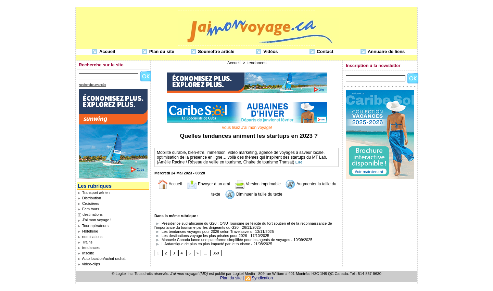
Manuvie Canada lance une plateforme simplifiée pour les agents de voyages (222, 240)
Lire (298, 162)
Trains (85, 242)
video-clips (89, 264)
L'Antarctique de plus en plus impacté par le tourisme (202, 244)
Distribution (89, 198)
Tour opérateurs (93, 226)
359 (216, 253)
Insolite (86, 253)
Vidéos (267, 52)
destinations (93, 214)
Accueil (103, 52)
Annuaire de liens (383, 52)
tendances (89, 248)
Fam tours (88, 209)
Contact (321, 52)
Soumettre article (213, 52)
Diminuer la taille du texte (253, 194)
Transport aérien (94, 192)
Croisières (88, 203)
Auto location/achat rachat (102, 258)
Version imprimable (258, 184)
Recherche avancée (92, 85)
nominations (90, 237)
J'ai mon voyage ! (94, 220)
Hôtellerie (88, 231)
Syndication (262, 278)
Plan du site (158, 52)
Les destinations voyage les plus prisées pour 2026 (200, 236)
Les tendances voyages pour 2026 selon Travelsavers (203, 231)
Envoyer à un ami (208, 184)
